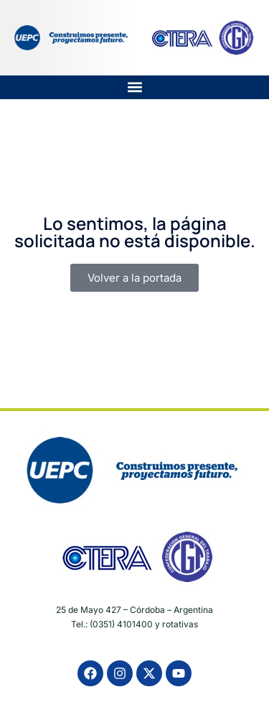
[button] (134, 87)
